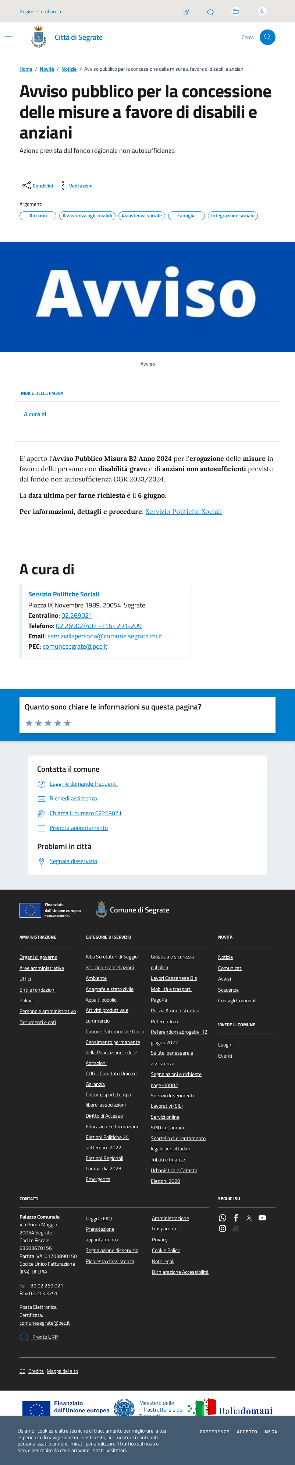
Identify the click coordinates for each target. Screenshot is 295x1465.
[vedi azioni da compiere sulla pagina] (75, 185)
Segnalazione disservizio (112, 1250)
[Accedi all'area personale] (262, 11)
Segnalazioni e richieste (176, 1074)
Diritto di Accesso (104, 1116)
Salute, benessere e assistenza (172, 1058)
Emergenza (98, 1179)
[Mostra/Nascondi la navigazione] (8, 36)
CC (22, 1371)
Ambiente (96, 978)
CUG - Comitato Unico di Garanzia (112, 1078)
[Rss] (235, 1229)
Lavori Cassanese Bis (174, 978)
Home (25, 69)
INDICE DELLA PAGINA (147, 393)
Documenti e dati (37, 1022)
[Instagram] (222, 1229)
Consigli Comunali (237, 1000)
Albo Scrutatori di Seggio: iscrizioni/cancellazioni (112, 962)
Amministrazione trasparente (170, 1223)
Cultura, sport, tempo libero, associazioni (108, 1099)
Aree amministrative (41, 968)
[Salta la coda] (186, 11)
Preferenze (215, 1432)
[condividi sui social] (36, 185)
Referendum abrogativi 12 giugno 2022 (179, 1037)
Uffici (25, 979)
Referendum (164, 1021)
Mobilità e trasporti (171, 989)
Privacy (160, 1240)
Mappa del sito (62, 1371)
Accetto (247, 1432)
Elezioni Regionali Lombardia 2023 (104, 1163)
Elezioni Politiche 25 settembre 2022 (107, 1142)
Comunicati (230, 968)
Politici (26, 1000)
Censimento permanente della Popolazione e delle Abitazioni (113, 1052)
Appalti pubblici (101, 1000)
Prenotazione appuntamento (102, 1234)
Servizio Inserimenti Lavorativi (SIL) (172, 1100)
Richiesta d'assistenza (110, 1261)
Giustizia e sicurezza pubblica (172, 962)
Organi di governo (38, 957)
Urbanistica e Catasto (174, 1170)
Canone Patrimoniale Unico (115, 1031)
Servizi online (165, 1117)
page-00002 (164, 1085)
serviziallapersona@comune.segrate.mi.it (104, 636)
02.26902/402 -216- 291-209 (99, 626)
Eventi (225, 1056)
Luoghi (225, 1045)
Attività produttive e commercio (107, 1015)
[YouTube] (262, 1218)
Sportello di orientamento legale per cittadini (178, 1143)
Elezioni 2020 (165, 1181)
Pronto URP (38, 1337)
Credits (36, 1371)
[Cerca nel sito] (268, 37)
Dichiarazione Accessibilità (180, 1272)
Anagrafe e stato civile (110, 989)
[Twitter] (249, 1218)
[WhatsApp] (222, 1218)
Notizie (69, 69)
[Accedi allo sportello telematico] (236, 11)
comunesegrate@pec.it (75, 646)
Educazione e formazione (112, 1126)
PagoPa (159, 1000)
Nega (271, 1432)
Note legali (163, 1261)
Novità (47, 69)
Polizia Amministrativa (175, 1010)
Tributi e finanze (168, 1160)
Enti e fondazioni (37, 990)
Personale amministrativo (47, 1011)
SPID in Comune (168, 1128)
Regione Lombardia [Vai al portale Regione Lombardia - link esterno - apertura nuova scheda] (40, 11)
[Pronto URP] (210, 11)
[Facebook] (235, 1218)
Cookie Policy (166, 1250)
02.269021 (76, 615)
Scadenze (228, 990)
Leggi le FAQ (99, 1219)
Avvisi (224, 979)
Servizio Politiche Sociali (184, 511)
